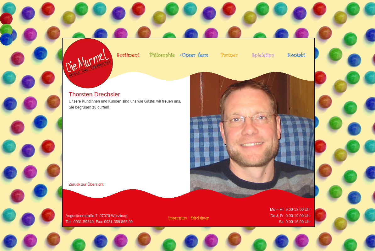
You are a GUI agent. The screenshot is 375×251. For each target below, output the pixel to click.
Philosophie (161, 53)
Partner (228, 53)
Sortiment (127, 53)
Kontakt (295, 53)
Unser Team (194, 53)
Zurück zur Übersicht (86, 184)
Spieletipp (262, 53)
